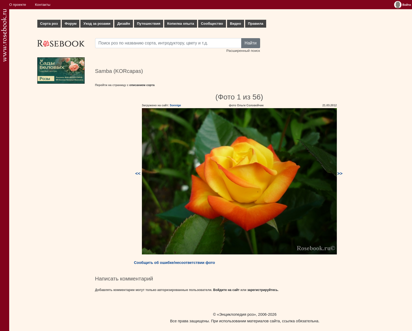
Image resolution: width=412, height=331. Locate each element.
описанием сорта (141, 85)
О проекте (17, 5)
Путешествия (148, 24)
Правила (256, 24)
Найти (251, 43)
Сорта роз (49, 24)
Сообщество (212, 24)
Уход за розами (96, 24)
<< (138, 173)
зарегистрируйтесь (262, 290)
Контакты (42, 5)
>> (340, 173)
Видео (235, 24)
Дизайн (123, 24)
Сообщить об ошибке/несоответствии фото (174, 262)
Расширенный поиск (243, 51)
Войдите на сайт (226, 290)
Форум (70, 24)
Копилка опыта (180, 24)
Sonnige (175, 105)
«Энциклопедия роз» (236, 314)
